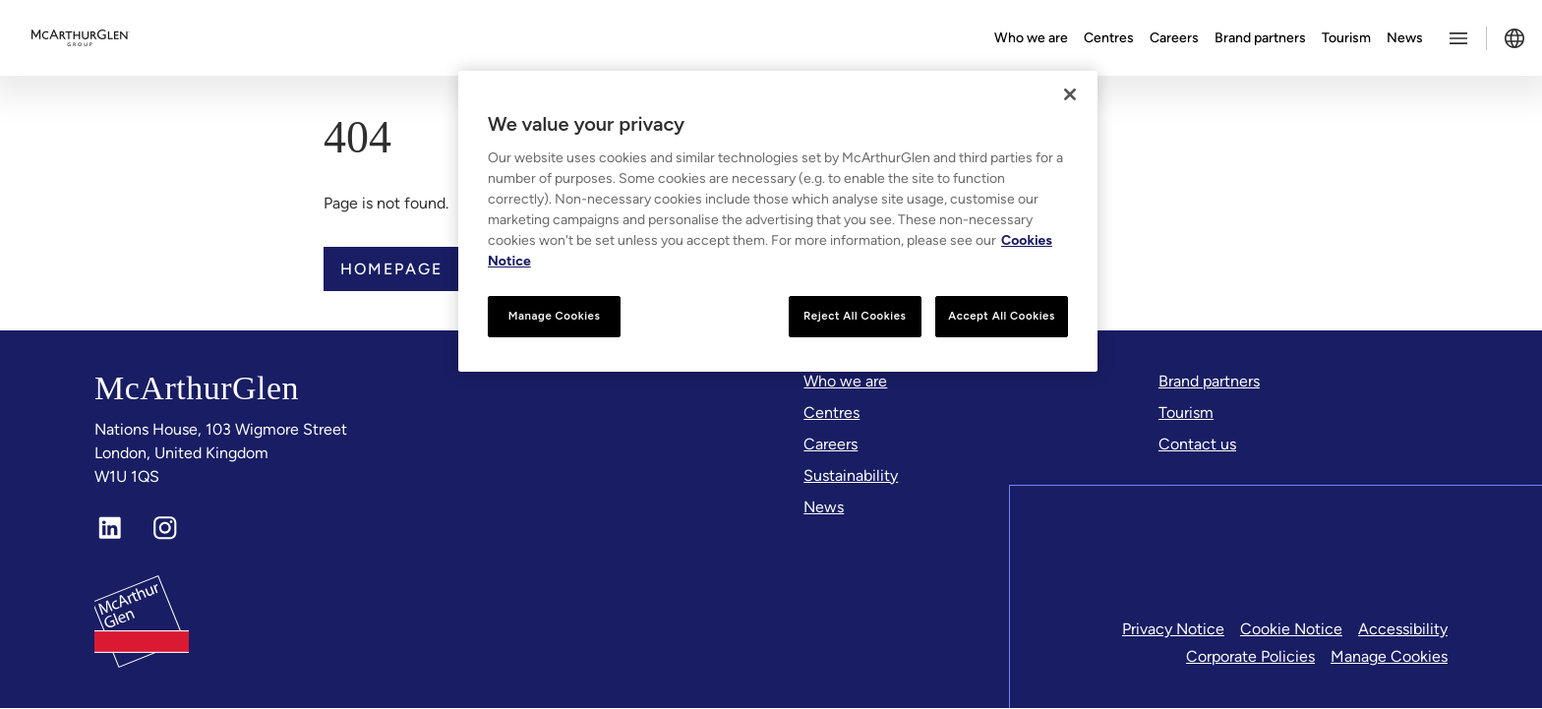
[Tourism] (1186, 413)
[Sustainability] (850, 476)
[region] (777, 221)
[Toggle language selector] (1514, 38)
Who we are (1031, 38)
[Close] (1070, 94)
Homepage (391, 269)
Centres (1109, 38)
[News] (823, 507)
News (1405, 38)
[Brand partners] (1209, 381)
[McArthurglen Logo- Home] (81, 38)
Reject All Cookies (854, 316)
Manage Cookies (1389, 657)
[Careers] (830, 444)
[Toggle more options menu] (1458, 38)
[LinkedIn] (110, 529)
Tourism (1346, 38)
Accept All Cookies (1001, 316)
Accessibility (1403, 629)
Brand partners (1260, 38)
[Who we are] (845, 381)
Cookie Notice (1291, 629)
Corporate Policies (1250, 657)
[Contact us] (1197, 444)
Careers (1174, 38)
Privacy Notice (1173, 629)
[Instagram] (165, 529)
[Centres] (831, 413)
